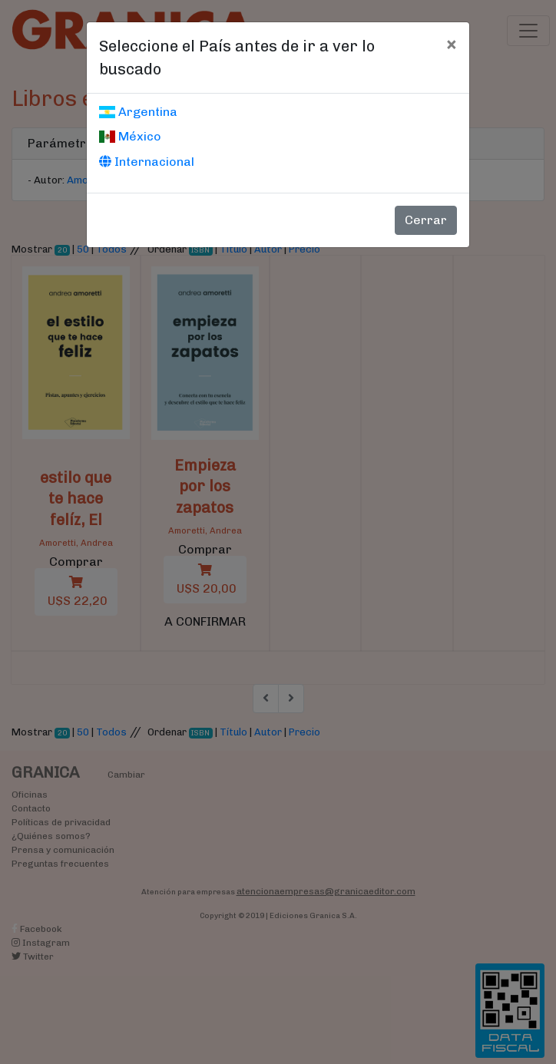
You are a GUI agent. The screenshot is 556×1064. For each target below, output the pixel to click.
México (130, 136)
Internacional (146, 161)
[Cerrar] (451, 43)
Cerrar (426, 220)
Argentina (138, 111)
